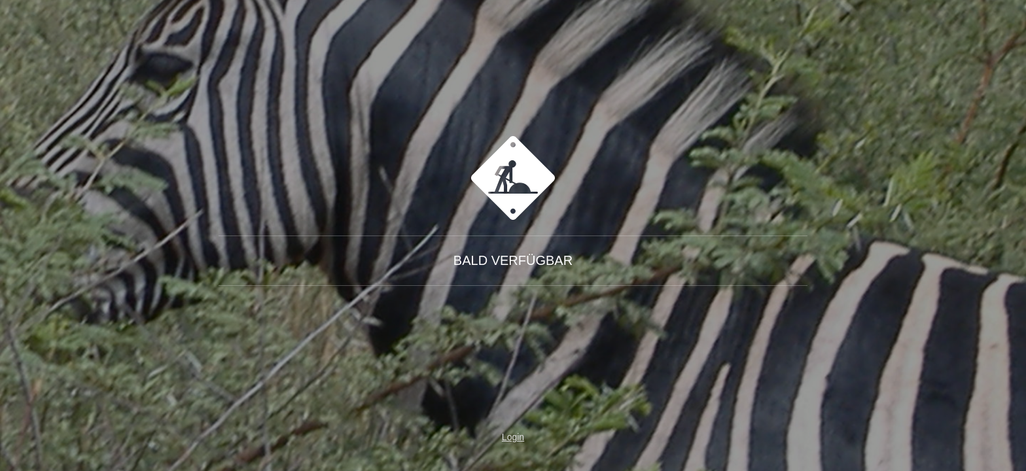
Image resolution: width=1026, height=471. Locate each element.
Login (513, 437)
